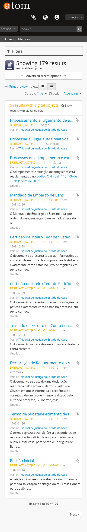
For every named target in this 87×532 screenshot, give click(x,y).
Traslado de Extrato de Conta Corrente (44, 325)
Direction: (55, 93)
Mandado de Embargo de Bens (37, 195)
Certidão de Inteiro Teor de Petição (40, 283)
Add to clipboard (77, 120)
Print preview (16, 86)
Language (45, 17)
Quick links (57, 17)
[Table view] (51, 86)
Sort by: (30, 93)
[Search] (51, 29)
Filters (15, 51)
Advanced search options (44, 76)
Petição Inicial (22, 460)
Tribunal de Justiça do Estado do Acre (43, 129)
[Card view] (43, 86)
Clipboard (33, 17)
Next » (74, 514)
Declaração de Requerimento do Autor (44, 362)
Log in (73, 17)
